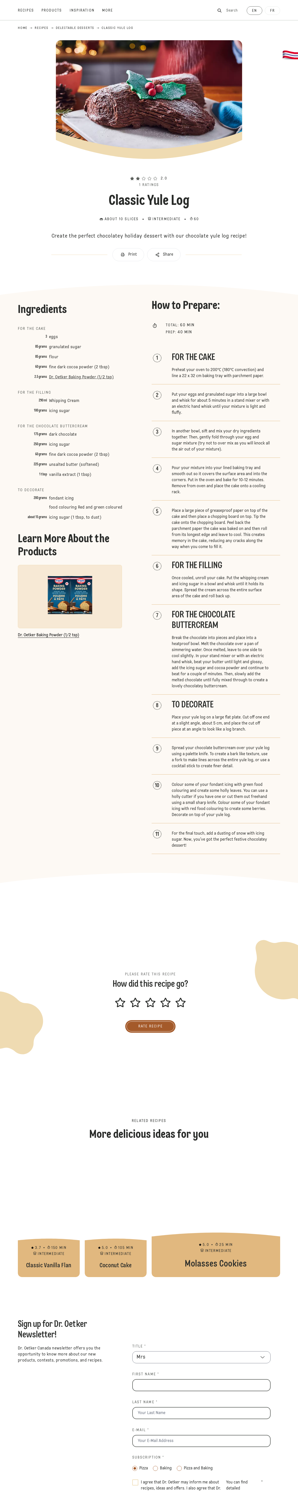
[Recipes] (29, 10)
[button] (149, 169)
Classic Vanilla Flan (49, 1214)
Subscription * (148, 1457)
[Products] (55, 10)
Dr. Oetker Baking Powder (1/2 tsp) (81, 377)
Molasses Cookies (216, 1214)
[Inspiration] (86, 10)
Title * (139, 1346)
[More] (111, 10)
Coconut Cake (116, 1214)
